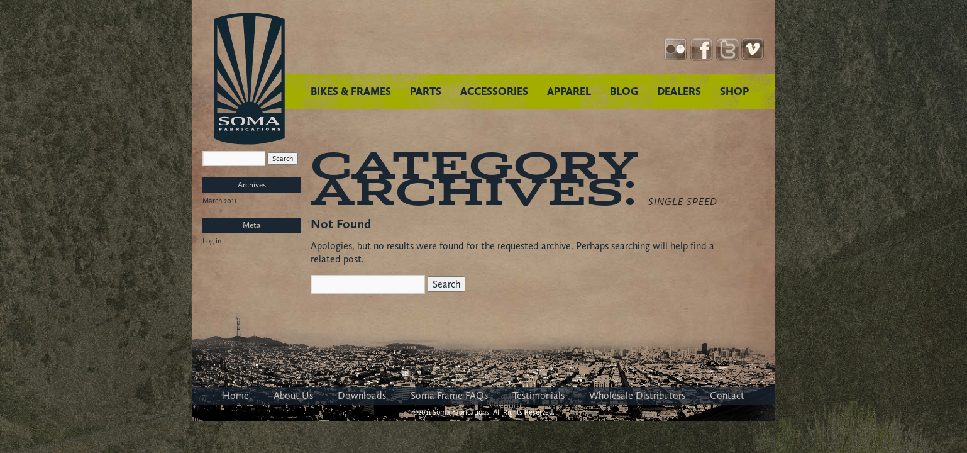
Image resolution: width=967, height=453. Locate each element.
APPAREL (569, 91)
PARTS (425, 91)
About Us (293, 395)
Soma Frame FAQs (449, 395)
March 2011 (219, 200)
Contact (727, 395)
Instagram (675, 49)
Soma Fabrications (249, 79)
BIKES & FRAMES (351, 91)
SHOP (734, 91)
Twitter (727, 49)
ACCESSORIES (494, 91)
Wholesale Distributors (637, 395)
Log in (211, 241)
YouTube (753, 49)
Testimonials (538, 395)
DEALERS (679, 91)
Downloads (362, 395)
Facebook (701, 49)
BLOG (624, 91)
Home (236, 395)
